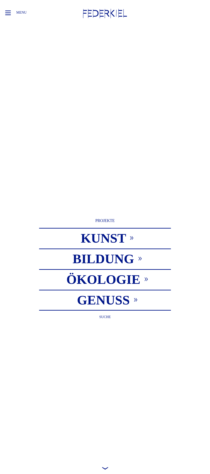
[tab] (105, 238)
